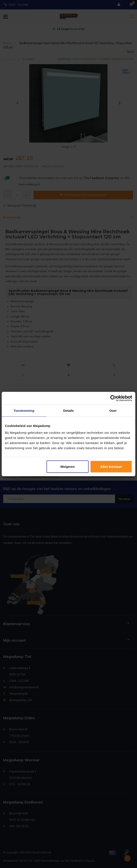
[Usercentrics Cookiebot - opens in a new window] (113, 398)
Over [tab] (113, 410)
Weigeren (67, 466)
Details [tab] (68, 410)
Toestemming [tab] (24, 410)
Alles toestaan (111, 466)
